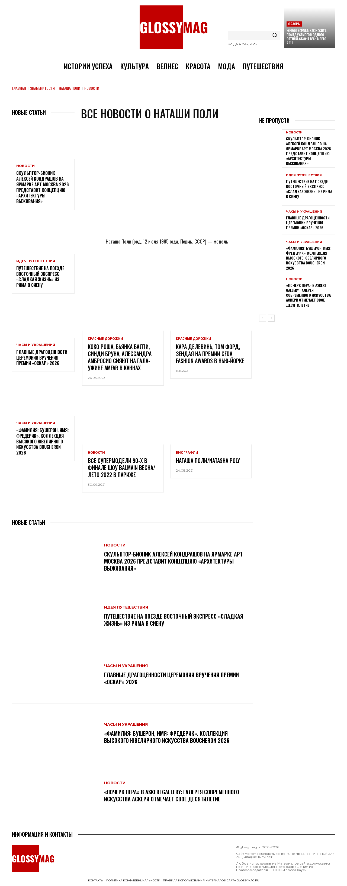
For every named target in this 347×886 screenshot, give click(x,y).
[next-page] (271, 318)
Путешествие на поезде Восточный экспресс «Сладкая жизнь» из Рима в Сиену (40, 276)
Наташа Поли (69, 88)
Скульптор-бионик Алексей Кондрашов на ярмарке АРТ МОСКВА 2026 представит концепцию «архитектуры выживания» (42, 187)
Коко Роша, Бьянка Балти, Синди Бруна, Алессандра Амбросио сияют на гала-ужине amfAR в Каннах (120, 357)
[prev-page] (262, 318)
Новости (25, 166)
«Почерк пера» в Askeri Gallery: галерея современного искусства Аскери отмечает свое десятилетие (171, 795)
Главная (19, 88)
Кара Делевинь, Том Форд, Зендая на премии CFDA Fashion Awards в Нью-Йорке (210, 354)
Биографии (187, 452)
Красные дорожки (105, 338)
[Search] (274, 35)
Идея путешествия (35, 261)
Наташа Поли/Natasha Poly (208, 460)
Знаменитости (42, 88)
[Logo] (173, 27)
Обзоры (294, 23)
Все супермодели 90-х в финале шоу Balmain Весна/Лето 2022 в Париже (121, 467)
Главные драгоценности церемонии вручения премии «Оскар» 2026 (41, 358)
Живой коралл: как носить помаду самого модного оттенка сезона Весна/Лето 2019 (306, 36)
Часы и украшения (35, 345)
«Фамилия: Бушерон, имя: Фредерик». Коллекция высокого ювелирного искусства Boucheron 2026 (42, 441)
